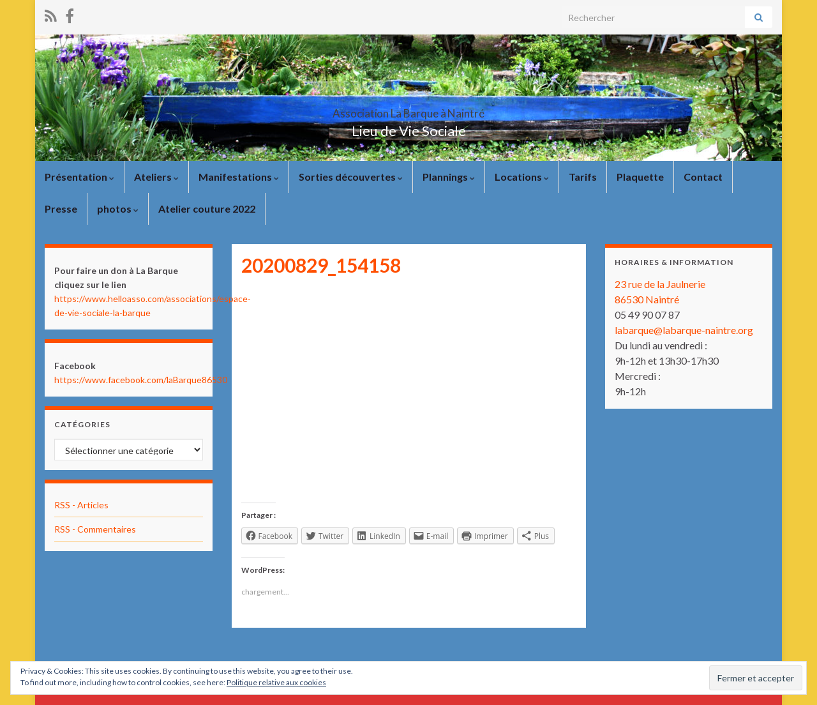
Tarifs (583, 177)
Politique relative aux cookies (276, 682)
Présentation (79, 177)
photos (118, 208)
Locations (522, 177)
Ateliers (156, 177)
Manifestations (239, 177)
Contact (703, 177)
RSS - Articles (81, 504)
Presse (61, 208)
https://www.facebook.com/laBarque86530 (140, 379)
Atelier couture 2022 (206, 208)
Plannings (449, 177)
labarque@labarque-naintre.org (684, 330)
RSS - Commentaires (95, 529)
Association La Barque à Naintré (408, 109)
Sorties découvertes (351, 177)
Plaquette (640, 177)
